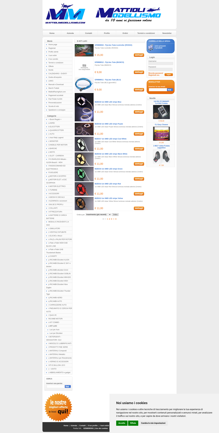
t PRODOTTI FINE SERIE (58, 347)
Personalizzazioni (54, 103)
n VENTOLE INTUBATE (57, 232)
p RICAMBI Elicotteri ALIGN (58, 260)
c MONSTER (53, 141)
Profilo (107, 33)
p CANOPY (52, 256)
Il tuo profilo (93, 426)
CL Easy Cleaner (161, 125)
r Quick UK (52, 315)
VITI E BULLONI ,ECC (56, 365)
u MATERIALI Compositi (57, 351)
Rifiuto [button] (133, 423)
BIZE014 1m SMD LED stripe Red (108, 184)
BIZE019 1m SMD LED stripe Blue (108, 102)
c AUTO (51, 134)
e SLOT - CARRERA (56, 156)
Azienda (70, 33)
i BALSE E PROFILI (55, 204)
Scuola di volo (53, 106)
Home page (52, 45)
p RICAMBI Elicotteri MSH (58, 281)
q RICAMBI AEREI (55, 298)
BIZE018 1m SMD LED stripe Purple (109, 124)
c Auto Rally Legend (55, 138)
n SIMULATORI (54, 228)
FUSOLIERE (53, 172)
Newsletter (167, 33)
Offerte (50, 66)
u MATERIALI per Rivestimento (60, 358)
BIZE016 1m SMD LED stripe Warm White (111, 154)
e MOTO (51, 152)
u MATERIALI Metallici (56, 354)
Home (51, 33)
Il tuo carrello (53, 59)
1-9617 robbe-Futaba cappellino (161, 147)
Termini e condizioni (146, 33)
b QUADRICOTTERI (56, 130)
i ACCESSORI (53, 194)
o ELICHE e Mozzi (55, 236)
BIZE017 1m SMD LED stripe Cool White (110, 139)
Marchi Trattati (53, 88)
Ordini (125, 33)
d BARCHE (52, 148)
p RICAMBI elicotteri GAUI (58, 270)
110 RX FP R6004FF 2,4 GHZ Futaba (161, 102)
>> (116, 219)
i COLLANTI (53, 208)
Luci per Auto (54, 330)
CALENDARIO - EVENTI (57, 74)
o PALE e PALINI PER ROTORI (60, 239)
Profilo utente (53, 52)
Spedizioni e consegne (56, 110)
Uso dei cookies (101, 428)
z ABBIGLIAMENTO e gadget (59, 372)
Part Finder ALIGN (55, 99)
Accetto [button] (121, 423)
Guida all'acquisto (55, 77)
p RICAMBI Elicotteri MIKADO (59, 277)
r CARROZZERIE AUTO (57, 305)
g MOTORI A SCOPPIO (57, 176)
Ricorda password (155, 73)
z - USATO (52, 369)
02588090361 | (89, 428)
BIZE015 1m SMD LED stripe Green (108, 169)
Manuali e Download (56, 84)
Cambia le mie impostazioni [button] (153, 423)
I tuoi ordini (52, 55)
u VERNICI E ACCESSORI (58, 362)
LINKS (50, 81)
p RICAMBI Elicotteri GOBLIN (59, 274)
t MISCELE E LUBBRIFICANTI (59, 343)
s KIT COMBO (53, 322)
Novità (50, 70)
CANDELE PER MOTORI (57, 145)
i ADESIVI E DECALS (56, 197)
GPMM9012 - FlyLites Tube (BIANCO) (109, 62)
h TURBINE (52, 190)
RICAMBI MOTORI (55, 319)
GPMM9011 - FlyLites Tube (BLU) (108, 80)
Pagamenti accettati (55, 95)
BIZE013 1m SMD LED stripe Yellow (109, 198)
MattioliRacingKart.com (57, 92)
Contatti (88, 33)
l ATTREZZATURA (55, 212)
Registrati (52, 48)
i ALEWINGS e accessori (57, 201)
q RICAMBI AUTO (55, 301)
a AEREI (51, 123)
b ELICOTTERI (54, 127)
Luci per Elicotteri (56, 333)
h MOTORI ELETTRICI (57, 186)
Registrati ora (153, 75)
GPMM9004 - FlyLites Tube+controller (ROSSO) (113, 45)
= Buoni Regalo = (54, 119)
